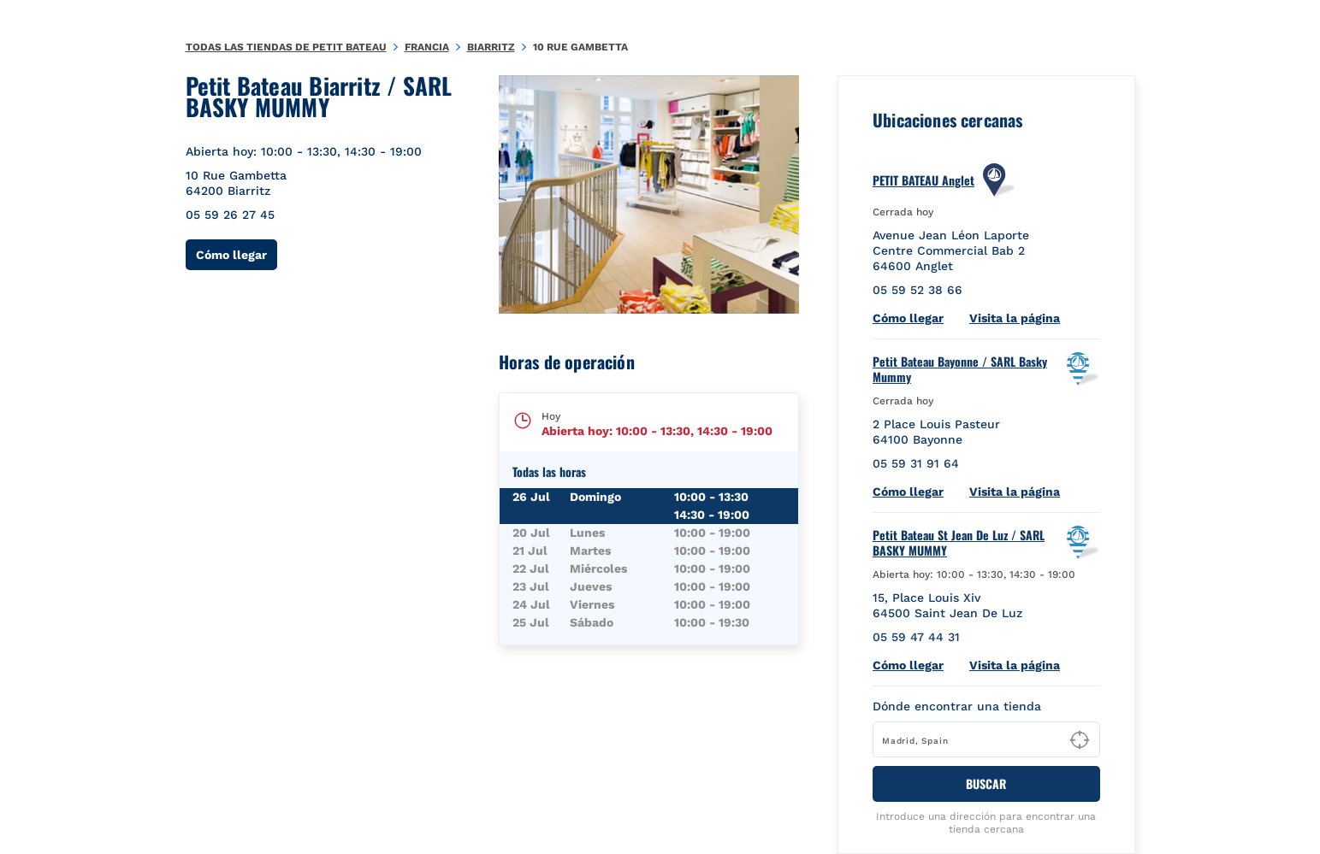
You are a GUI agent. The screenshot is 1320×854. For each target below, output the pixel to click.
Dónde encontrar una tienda (957, 706)
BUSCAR (986, 783)
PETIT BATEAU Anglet (923, 180)
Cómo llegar (236, 254)
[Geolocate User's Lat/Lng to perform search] (1079, 740)
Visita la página (1014, 318)
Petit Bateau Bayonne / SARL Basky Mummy (960, 369)
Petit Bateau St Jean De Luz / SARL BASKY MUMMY (959, 542)
